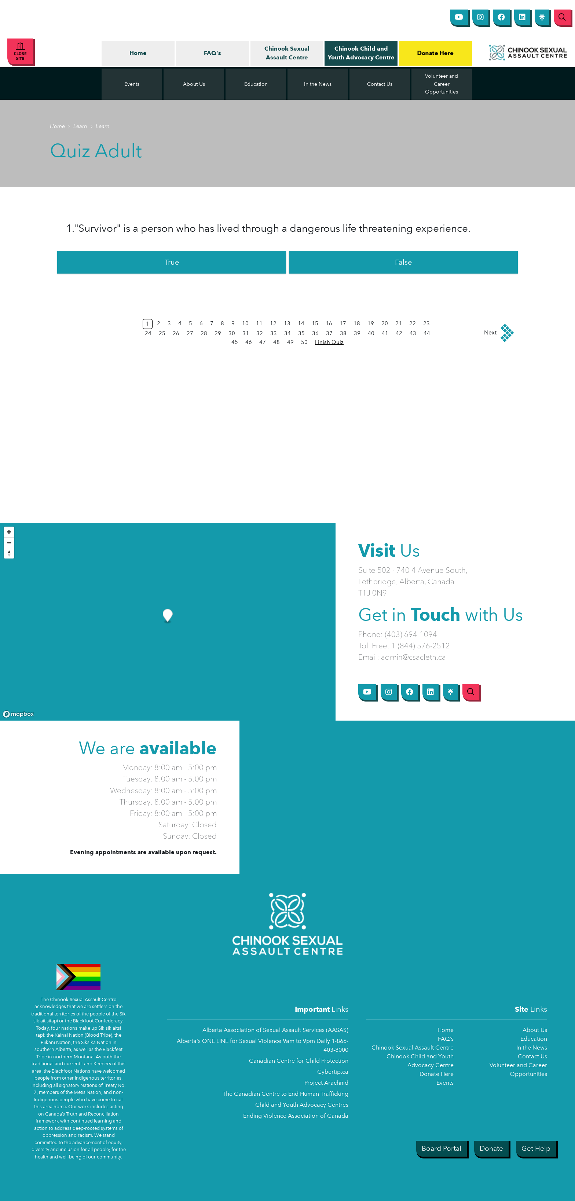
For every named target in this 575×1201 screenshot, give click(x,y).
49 (290, 342)
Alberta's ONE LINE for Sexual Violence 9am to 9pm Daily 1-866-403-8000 (262, 1045)
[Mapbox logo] (18, 714)
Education (533, 1038)
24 (148, 333)
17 (343, 323)
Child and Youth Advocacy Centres (301, 1104)
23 (426, 323)
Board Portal (441, 1148)
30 (231, 333)
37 (329, 333)
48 (276, 342)
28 (204, 333)
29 (218, 333)
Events (445, 1082)
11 (259, 323)
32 (259, 333)
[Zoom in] (9, 532)
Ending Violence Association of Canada (295, 1115)
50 (304, 342)
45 (234, 342)
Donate (491, 1148)
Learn (81, 126)
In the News (531, 1047)
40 (371, 333)
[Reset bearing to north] (9, 553)
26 (176, 333)
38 (343, 333)
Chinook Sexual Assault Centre (287, 53)
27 (190, 333)
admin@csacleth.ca (413, 657)
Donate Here (435, 52)
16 (329, 323)
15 (315, 323)
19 (370, 323)
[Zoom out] (9, 542)
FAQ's (212, 53)
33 (273, 333)
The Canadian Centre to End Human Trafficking (285, 1093)
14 (301, 323)
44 (427, 333)
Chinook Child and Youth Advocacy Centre (361, 53)
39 (357, 333)
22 (412, 323)
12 (273, 323)
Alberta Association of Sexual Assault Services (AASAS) (275, 1029)
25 (162, 333)
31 (245, 333)
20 (384, 323)
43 (413, 333)
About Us (535, 1029)
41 (385, 333)
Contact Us (532, 1056)
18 (357, 323)
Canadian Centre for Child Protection (298, 1060)
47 (262, 342)
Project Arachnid (326, 1082)
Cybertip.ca (332, 1071)
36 (315, 333)
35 (301, 333)
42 (399, 333)
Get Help (535, 1148)
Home (138, 53)
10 (245, 323)
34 (287, 333)
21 (398, 323)
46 (248, 342)
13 (287, 323)
